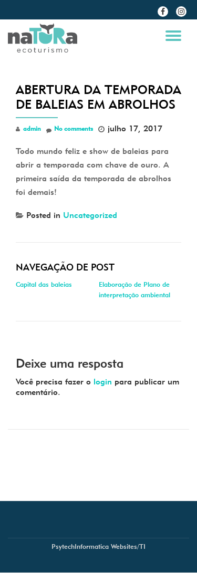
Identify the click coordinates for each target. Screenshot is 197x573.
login (103, 382)
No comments (69, 129)
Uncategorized (90, 215)
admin (32, 128)
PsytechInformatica (80, 546)
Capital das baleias (44, 284)
